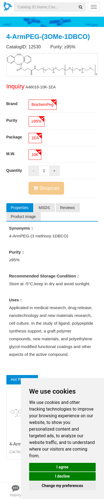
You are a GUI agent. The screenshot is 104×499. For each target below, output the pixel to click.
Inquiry (15, 86)
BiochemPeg (43, 104)
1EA (35, 138)
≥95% (37, 121)
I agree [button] (62, 467)
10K (35, 154)
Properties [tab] (20, 207)
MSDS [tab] (44, 207)
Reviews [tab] (67, 207)
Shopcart (46, 188)
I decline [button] (62, 476)
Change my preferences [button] (62, 485)
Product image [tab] (23, 216)
